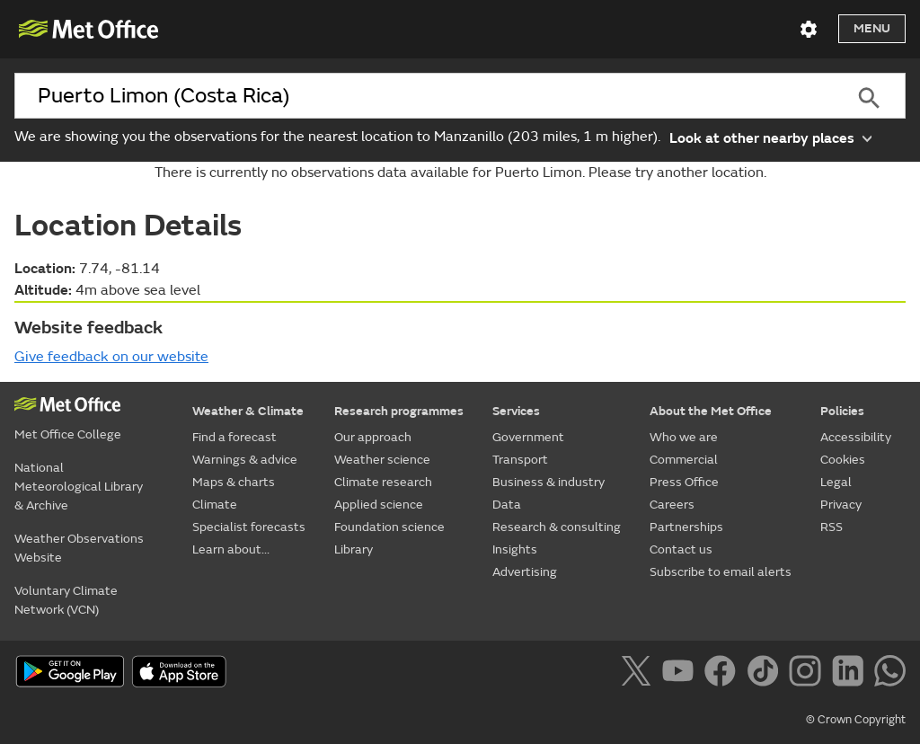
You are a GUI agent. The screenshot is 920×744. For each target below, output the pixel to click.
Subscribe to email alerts (721, 572)
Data (506, 504)
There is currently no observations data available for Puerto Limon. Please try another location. (460, 173)
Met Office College (67, 434)
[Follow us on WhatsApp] (890, 674)
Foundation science (389, 527)
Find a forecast (234, 437)
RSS (831, 527)
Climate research (383, 482)
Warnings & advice (244, 459)
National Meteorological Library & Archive (78, 486)
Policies (842, 411)
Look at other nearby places (770, 137)
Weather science (382, 459)
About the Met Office (711, 411)
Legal (836, 482)
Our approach (372, 437)
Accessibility (855, 437)
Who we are (684, 437)
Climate (214, 504)
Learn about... (231, 549)
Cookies (842, 459)
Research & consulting (556, 527)
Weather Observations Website (79, 548)
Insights (514, 549)
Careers (672, 504)
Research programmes (399, 411)
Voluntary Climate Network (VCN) (66, 600)
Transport (520, 459)
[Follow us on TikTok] (766, 674)
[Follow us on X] (639, 674)
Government (528, 437)
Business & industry (548, 482)
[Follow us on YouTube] (681, 674)
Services (516, 411)
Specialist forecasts (248, 527)
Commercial (684, 459)
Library (353, 549)
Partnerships (686, 527)
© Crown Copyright (856, 720)
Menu (872, 28)
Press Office (684, 482)
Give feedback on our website (111, 357)
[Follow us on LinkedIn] (851, 674)
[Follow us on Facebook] (723, 674)
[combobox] (423, 96)
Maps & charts (233, 482)
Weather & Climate (248, 411)
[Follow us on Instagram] (808, 674)
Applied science (378, 504)
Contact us (681, 549)
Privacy (841, 504)
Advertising (524, 572)
